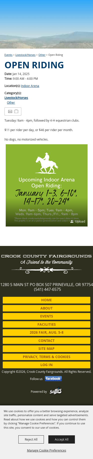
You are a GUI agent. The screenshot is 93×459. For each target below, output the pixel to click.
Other (41, 55)
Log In (46, 364)
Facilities (46, 324)
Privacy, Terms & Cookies (46, 356)
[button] (47, 185)
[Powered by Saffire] (55, 391)
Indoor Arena (30, 86)
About (46, 308)
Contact (46, 340)
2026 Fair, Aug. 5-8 (46, 332)
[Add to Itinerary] (16, 111)
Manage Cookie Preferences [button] (46, 450)
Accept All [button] (61, 439)
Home (46, 300)
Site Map (46, 348)
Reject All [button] (31, 439)
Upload (80, 221)
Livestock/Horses (25, 55)
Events (8, 55)
